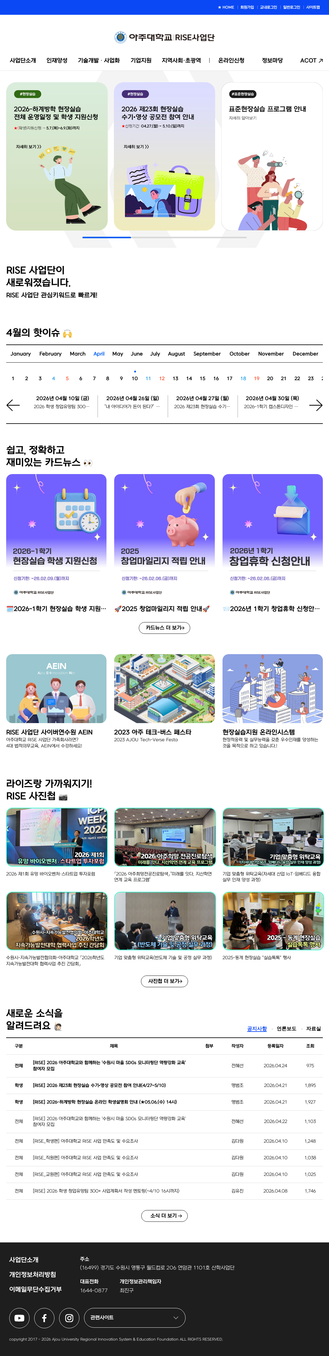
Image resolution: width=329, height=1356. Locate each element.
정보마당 (272, 61)
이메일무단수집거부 (35, 1289)
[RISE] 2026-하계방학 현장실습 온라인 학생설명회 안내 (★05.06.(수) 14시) (105, 1102)
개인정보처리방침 (32, 1274)
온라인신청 (231, 61)
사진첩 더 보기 (163, 981)
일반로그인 (291, 7)
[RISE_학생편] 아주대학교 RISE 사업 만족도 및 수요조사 (85, 1141)
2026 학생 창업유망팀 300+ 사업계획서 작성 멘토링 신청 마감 (62, 406)
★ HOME (226, 7)
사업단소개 (23, 61)
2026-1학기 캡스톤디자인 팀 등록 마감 (272, 406)
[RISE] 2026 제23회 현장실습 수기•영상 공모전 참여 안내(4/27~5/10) (99, 1085)
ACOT (308, 61)
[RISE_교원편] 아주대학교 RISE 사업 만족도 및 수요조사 (85, 1174)
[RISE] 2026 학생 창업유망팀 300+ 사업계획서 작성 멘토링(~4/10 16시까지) (106, 1191)
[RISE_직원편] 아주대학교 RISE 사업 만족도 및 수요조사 (85, 1158)
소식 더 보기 (163, 1216)
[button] (312, 409)
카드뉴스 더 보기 (163, 628)
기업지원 (140, 61)
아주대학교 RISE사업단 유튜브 (29, 1311)
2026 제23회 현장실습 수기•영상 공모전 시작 (202, 406)
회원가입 (247, 7)
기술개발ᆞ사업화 (99, 61)
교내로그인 (268, 7)
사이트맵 (313, 7)
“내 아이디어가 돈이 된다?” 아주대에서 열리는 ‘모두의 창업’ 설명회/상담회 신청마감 (132, 406)
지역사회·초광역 (181, 61)
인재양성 (56, 61)
